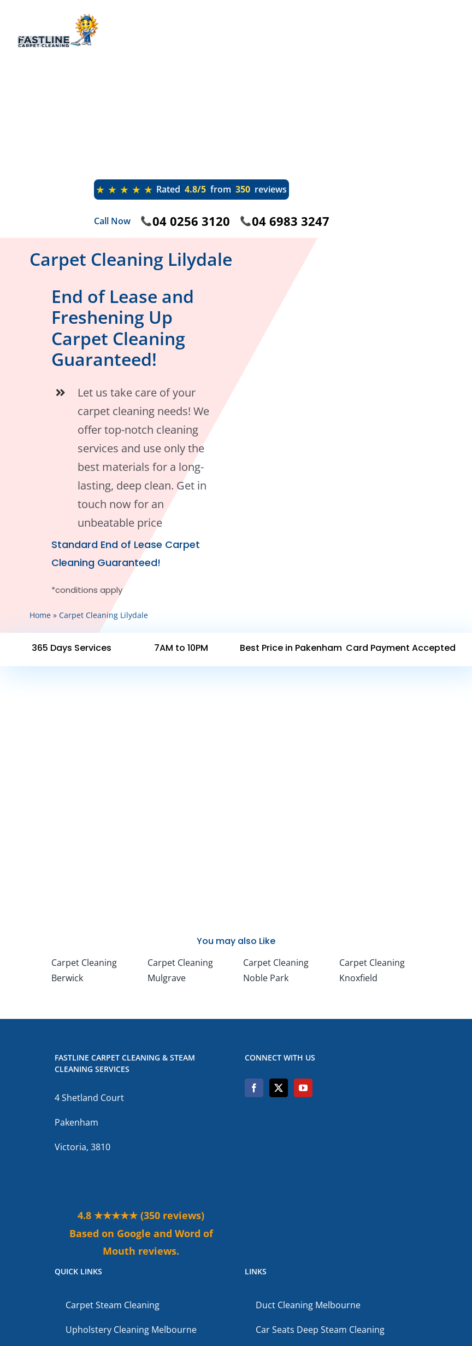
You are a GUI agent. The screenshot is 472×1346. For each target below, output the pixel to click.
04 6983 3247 (290, 221)
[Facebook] (254, 1088)
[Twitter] (278, 1088)
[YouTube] (303, 1088)
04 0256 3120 (191, 221)
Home (40, 615)
